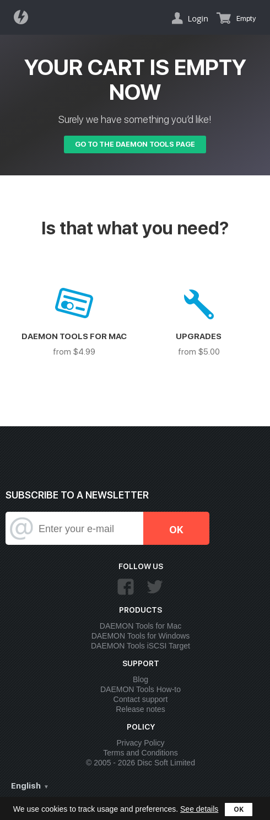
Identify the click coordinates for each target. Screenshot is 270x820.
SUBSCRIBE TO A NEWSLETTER (77, 495)
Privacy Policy (140, 742)
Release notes (140, 709)
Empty (246, 18)
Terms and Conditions (140, 752)
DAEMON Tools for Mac (140, 625)
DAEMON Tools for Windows (140, 635)
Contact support (141, 699)
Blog (140, 679)
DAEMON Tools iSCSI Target (140, 645)
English (26, 786)
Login (198, 18)
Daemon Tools (24, 17)
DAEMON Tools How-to (140, 689)
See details (199, 809)
